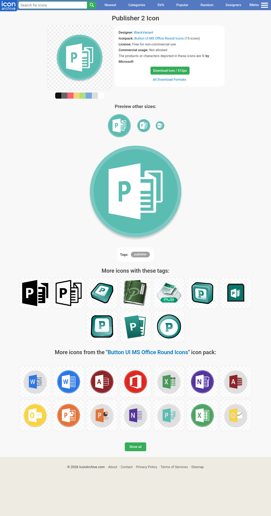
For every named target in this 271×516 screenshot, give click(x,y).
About (112, 467)
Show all (135, 447)
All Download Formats (169, 79)
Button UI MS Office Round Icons (159, 38)
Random (207, 5)
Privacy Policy (146, 467)
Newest (110, 5)
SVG (160, 5)
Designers (233, 5)
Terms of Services (174, 467)
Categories (136, 5)
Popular (182, 5)
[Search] (91, 5)
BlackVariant (143, 32)
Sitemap (197, 467)
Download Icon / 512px (170, 71)
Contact (127, 467)
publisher (140, 254)
